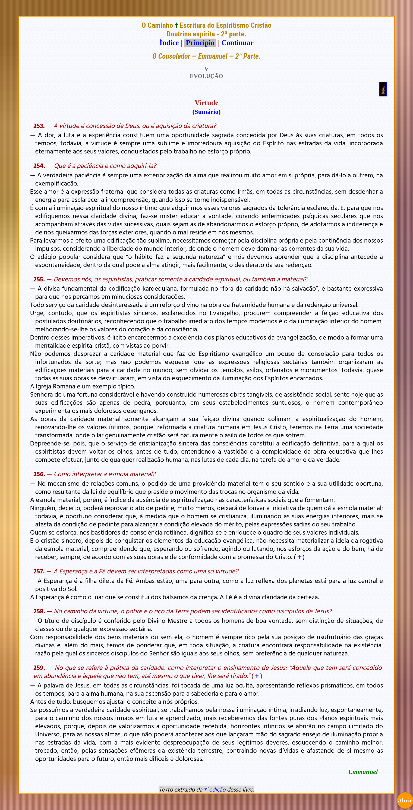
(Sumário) (207, 111)
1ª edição (214, 789)
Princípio (200, 43)
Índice (169, 43)
